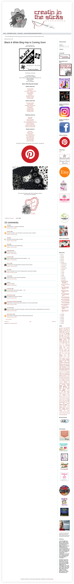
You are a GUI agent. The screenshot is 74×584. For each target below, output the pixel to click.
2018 (61, 314)
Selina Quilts (30, 117)
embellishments (61, 411)
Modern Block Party (62, 376)
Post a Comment (8, 319)
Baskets (68, 335)
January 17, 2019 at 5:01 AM (12, 240)
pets (69, 411)
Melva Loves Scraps (30, 138)
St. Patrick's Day (64, 398)
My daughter (61, 377)
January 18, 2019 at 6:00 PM (12, 278)
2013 (61, 321)
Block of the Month (63, 338)
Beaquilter (30, 118)
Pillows (65, 382)
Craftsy (68, 350)
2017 (61, 315)
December (63, 263)
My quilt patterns (67, 377)
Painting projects (65, 378)
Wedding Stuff (65, 409)
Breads (60, 341)
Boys (69, 340)
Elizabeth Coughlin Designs (30, 105)
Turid (8, 225)
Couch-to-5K (61, 349)
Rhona (8, 244)
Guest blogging (64, 363)
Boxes (66, 340)
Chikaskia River (61, 345)
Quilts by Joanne (30, 106)
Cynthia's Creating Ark (30, 124)
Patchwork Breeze (30, 120)
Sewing (64, 394)
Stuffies (68, 400)
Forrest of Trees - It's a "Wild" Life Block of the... (65, 311)
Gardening (61, 362)
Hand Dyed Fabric (66, 364)
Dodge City (61, 352)
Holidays (68, 365)
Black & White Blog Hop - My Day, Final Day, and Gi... (65, 294)
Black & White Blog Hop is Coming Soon (65, 305)
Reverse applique (66, 392)
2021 (61, 259)
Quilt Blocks (63, 386)
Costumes (68, 348)
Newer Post (7, 321)
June (62, 272)
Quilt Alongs (67, 385)
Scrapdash (30, 94)
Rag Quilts (63, 391)
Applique (68, 333)
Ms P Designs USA (30, 136)
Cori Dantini (64, 348)
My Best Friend (67, 376)
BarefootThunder (10, 295)
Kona (62, 371)
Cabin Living (64, 342)
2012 (61, 323)
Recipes (68, 391)
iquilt (64, 411)
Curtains (60, 351)
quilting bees (61, 413)
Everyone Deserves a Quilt (30, 125)
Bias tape (63, 336)
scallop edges (65, 413)
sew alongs (63, 414)
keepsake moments (30, 97)
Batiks (60, 336)
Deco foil (63, 351)
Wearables (60, 409)
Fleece (60, 359)
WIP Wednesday (67, 407)
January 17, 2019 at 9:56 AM (12, 259)
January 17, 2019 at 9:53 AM (12, 253)
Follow (60, 151)
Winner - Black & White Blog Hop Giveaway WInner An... (65, 288)
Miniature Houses (62, 375)
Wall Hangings (62, 408)
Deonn (8, 269)
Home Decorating (62, 366)
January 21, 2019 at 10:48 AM (12, 291)
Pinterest (64, 383)
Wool (69, 409)
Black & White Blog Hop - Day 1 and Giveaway (65, 302)
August (62, 269)
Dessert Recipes (67, 351)
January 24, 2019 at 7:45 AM (12, 304)
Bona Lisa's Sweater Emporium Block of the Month (32, 33)
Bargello (65, 335)
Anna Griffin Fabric (62, 333)
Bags (62, 335)
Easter (69, 354)
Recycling (60, 392)
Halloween (61, 364)
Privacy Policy (20, 33)
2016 (61, 317)
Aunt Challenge (64, 334)
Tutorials (64, 406)
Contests (68, 347)
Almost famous (67, 332)
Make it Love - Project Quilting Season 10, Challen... (65, 291)
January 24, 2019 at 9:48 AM (12, 310)
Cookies (60, 348)
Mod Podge (68, 375)
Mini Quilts (67, 374)
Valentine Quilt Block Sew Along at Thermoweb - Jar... (64, 282)
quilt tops (68, 412)
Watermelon (68, 408)
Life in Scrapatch (30, 92)
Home (5, 33)
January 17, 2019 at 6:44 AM (12, 247)
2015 (61, 318)
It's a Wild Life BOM (63, 370)
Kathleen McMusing (30, 123)
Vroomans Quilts (30, 98)
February (63, 278)
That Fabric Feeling (30, 108)
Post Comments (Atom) (13, 323)
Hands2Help (61, 365)
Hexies (65, 365)
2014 (61, 320)
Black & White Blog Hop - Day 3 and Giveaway (65, 297)
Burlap (69, 341)
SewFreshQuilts (30, 104)
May (62, 273)
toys (66, 414)
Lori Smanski (9, 307)
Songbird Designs (30, 110)
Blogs (64, 340)
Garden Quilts (67, 361)
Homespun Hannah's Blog (30, 126)
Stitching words (64, 399)
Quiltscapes (30, 131)
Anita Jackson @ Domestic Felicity (13, 301)
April (62, 275)
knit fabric (66, 411)
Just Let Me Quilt (30, 88)
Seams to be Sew (30, 132)
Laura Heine (63, 372)
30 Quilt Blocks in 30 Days (11, 33)
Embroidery (61, 355)
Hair (69, 363)
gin (7, 282)
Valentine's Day (62, 407)
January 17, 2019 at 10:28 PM (12, 266)
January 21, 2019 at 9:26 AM (12, 285)
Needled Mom (9, 250)
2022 (61, 257)
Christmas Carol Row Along (64, 346)
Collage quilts (62, 347)
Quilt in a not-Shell (30, 119)
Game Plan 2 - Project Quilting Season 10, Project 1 (65, 307)
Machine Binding (65, 373)
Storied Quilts (30, 133)
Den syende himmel (30, 137)
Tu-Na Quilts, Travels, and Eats (30, 91)
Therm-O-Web (63, 404)
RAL (66, 390)
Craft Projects (64, 350)
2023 (61, 256)
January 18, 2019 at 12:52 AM (12, 272)
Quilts (63, 390)
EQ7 (65, 354)
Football (63, 359)
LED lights (64, 371)
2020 (61, 260)
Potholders (64, 384)
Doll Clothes (66, 352)
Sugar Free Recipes (62, 401)
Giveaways (67, 362)
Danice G (8, 263)
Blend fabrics (67, 336)
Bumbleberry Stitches (30, 95)
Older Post (54, 321)
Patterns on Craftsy (66, 379)
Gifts (64, 362)
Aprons (60, 334)
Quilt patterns (62, 389)
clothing (60, 410)
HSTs (67, 363)
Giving (60, 363)
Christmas (67, 345)
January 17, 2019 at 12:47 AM (12, 234)
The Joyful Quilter (30, 139)
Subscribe (61, 44)
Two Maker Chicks (30, 111)
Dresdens (63, 353)
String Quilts (65, 400)
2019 (61, 262)
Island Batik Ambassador (64, 369)
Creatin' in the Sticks (30, 140)
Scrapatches (9, 256)
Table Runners (66, 403)
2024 (61, 254)
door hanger (67, 410)
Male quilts (63, 374)
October (62, 266)
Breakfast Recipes (64, 341)
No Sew (60, 378)
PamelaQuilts (30, 107)
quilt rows (64, 412)
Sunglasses (65, 402)
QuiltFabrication (30, 93)
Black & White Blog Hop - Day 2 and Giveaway (65, 300)
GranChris (9, 231)
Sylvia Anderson (10, 314)
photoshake (60, 412)
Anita (8, 237)
